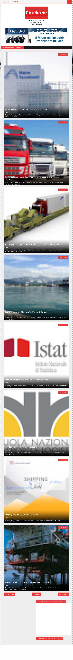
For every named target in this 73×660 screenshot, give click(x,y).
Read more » (64, 54)
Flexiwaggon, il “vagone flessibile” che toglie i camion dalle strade (31, 250)
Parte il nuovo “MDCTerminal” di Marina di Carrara (25, 319)
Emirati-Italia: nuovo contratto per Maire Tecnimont (25, 111)
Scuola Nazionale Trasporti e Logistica (20, 458)
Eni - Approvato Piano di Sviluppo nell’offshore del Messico (28, 597)
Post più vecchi (64, 609)
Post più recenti (9, 609)
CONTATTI (14, 2)
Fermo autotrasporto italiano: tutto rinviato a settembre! (27, 180)
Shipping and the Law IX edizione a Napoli (21, 527)
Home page (5, 2)
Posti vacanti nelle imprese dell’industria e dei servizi (26, 388)
